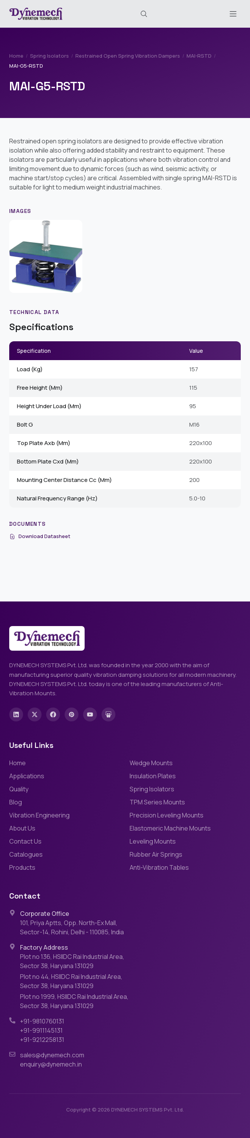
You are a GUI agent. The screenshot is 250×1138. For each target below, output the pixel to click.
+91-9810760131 (42, 1021)
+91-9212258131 (42, 1039)
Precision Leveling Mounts (166, 815)
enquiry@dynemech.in (51, 1064)
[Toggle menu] (233, 14)
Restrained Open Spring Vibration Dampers (127, 55)
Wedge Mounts (151, 763)
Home (16, 55)
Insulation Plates (153, 776)
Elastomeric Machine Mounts (170, 828)
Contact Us (25, 841)
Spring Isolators (49, 55)
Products (22, 867)
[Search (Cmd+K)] (144, 14)
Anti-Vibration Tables (159, 867)
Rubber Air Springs (156, 854)
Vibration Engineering (39, 815)
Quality (18, 789)
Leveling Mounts (153, 841)
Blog (15, 802)
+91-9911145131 (41, 1030)
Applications (26, 776)
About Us (22, 828)
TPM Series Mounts (157, 802)
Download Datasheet (39, 536)
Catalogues (26, 854)
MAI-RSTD (199, 55)
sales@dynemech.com (52, 1055)
